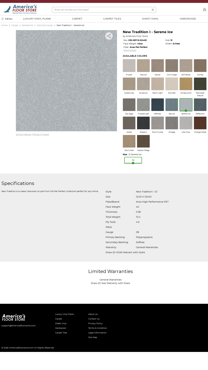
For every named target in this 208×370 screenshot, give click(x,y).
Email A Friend (41, 135)
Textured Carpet (45, 25)
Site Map (92, 337)
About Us (93, 314)
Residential (27, 25)
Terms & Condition (97, 328)
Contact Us (94, 319)
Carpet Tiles (112, 19)
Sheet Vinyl (150, 19)
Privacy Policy (95, 324)
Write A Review (23, 135)
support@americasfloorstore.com (18, 326)
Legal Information (97, 333)
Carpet (77, 19)
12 (133, 161)
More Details (129, 50)
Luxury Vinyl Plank (37, 19)
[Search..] (104, 10)
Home (4, 25)
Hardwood (188, 19)
